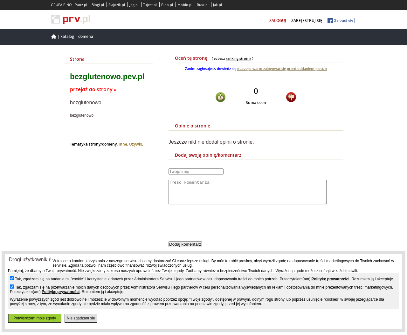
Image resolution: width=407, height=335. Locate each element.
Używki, (136, 144)
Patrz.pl (81, 4)
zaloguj (277, 20)
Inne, (124, 144)
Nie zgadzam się (81, 318)
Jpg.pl (134, 4)
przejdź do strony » (93, 89)
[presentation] (217, 228)
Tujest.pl (150, 4)
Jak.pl (217, 4)
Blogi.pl (98, 4)
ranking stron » (238, 58)
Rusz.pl (203, 4)
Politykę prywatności (330, 279)
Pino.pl (167, 4)
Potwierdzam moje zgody (34, 318)
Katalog (67, 36)
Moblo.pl (184, 4)
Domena (85, 36)
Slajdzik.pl (116, 4)
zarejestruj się (306, 20)
